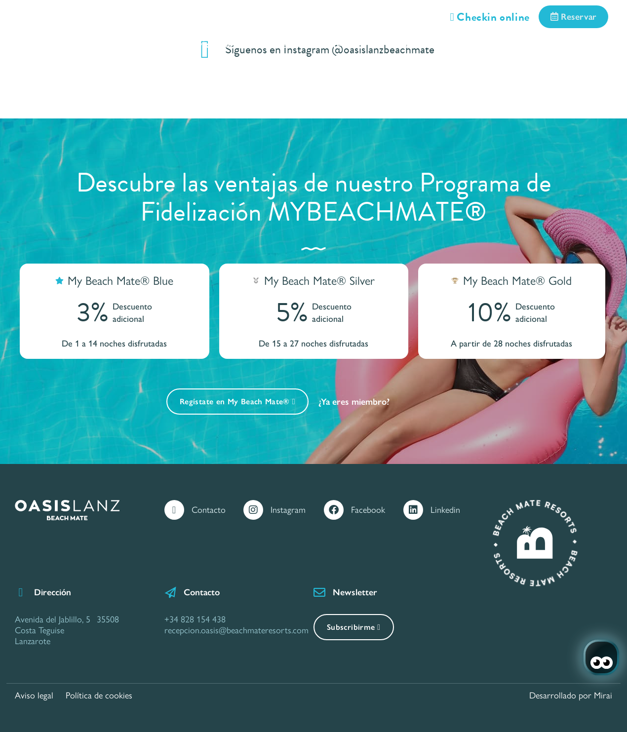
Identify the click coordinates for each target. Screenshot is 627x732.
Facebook (368, 509)
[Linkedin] (413, 510)
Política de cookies (99, 695)
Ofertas (341, 44)
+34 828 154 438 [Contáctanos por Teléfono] (195, 619)
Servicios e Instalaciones (237, 44)
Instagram (288, 509)
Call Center (58, 56)
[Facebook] (334, 510)
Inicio (44, 44)
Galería (575, 44)
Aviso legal (34, 695)
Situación (504, 44)
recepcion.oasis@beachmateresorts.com (236, 630)
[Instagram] (253, 510)
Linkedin (445, 509)
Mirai (603, 695)
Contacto (209, 509)
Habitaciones (120, 44)
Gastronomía (421, 44)
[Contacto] (174, 510)
